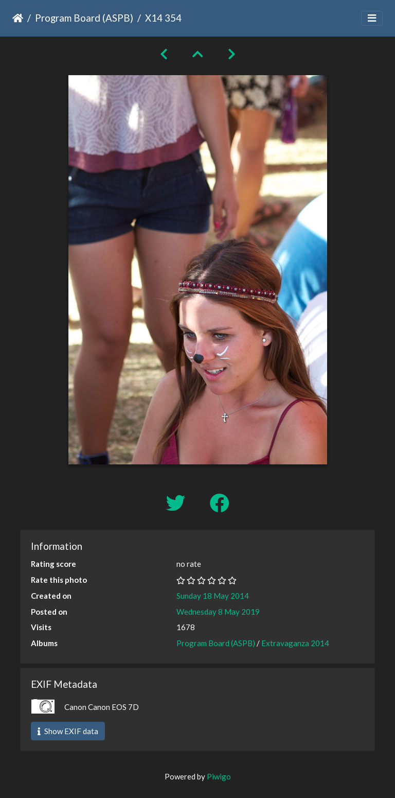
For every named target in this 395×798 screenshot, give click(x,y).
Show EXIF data (68, 731)
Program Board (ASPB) (84, 18)
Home (17, 18)
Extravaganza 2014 (295, 643)
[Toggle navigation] (372, 18)
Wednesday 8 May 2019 (218, 611)
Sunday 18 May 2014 (212, 595)
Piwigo (219, 776)
